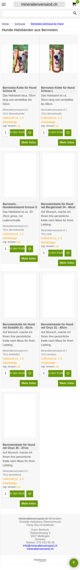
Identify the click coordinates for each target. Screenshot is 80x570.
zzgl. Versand (9, 126)
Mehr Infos (29, 142)
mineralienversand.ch (39, 4)
